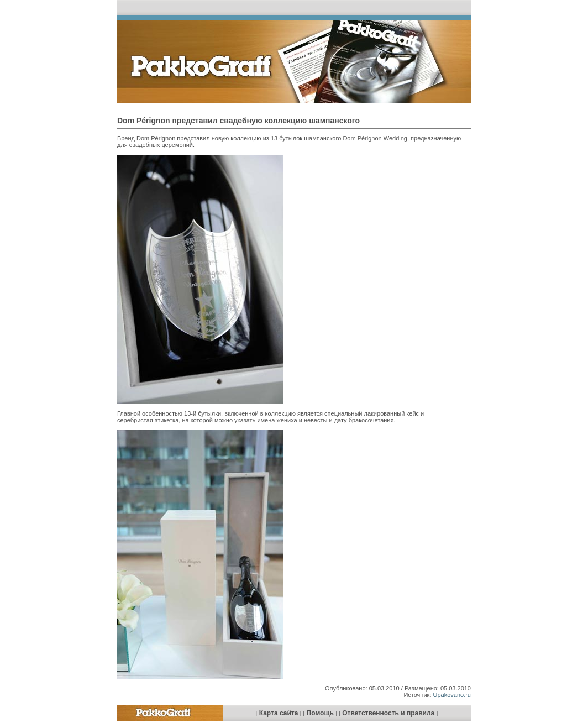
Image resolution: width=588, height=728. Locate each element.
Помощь (320, 713)
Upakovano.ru (452, 695)
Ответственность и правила (388, 713)
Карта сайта (278, 713)
